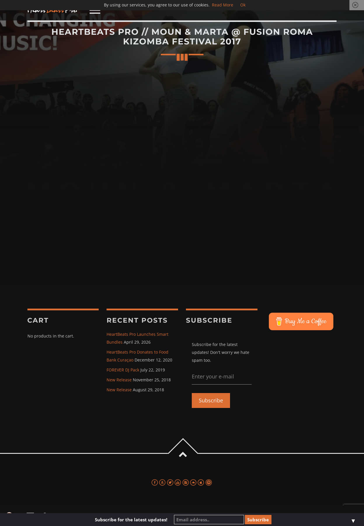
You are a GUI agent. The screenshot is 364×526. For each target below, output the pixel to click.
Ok (242, 5)
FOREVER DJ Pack (123, 370)
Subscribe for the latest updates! (131, 519)
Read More (222, 5)
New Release (119, 380)
